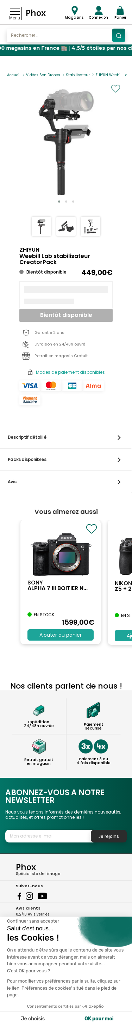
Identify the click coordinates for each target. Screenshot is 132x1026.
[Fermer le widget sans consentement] (33, 921)
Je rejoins (109, 836)
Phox (36, 12)
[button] (59, 201)
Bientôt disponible (66, 315)
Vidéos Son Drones (43, 75)
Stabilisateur (78, 75)
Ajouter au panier (60, 634)
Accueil (13, 75)
